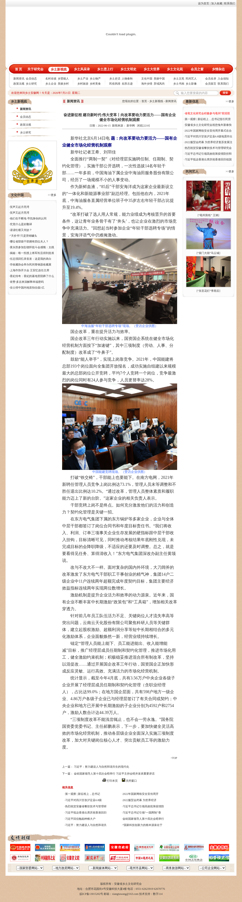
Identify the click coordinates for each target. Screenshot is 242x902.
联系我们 (229, 3)
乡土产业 (82, 78)
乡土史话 (114, 78)
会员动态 (31, 78)
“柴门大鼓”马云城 (208, 253)
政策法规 (18, 83)
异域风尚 (159, 83)
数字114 (158, 894)
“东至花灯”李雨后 (208, 290)
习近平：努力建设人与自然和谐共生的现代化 (101, 766)
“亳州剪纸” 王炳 (208, 215)
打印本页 (112, 780)
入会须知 (223, 78)
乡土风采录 (82, 69)
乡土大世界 (152, 69)
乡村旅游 (82, 83)
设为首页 (203, 3)
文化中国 (146, 78)
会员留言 (210, 83)
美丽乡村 (63, 83)
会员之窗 (197, 69)
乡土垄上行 (105, 69)
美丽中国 (159, 78)
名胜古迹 (127, 83)
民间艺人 (191, 78)
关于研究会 (35, 69)
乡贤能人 (63, 78)
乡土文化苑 (175, 69)
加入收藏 (216, 3)
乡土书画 (178, 83)
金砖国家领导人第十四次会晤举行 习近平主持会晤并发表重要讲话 (114, 773)
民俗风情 (114, 83)
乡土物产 (95, 78)
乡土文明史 (128, 69)
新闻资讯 (18, 78)
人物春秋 (127, 78)
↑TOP (174, 758)
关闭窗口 (131, 780)
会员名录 (210, 78)
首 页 (18, 69)
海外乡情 (146, 83)
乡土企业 (50, 83)
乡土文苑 (178, 78)
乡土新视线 (59, 69)
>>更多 (52, 195)
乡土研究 (31, 83)
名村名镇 (50, 78)
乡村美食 (95, 83)
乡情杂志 (218, 69)
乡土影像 (191, 83)
